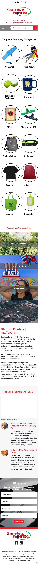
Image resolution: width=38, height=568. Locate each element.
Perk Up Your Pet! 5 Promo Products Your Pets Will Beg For (23, 425)
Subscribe (19, 521)
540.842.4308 (19, 20)
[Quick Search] (21, 28)
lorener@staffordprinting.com (19, 23)
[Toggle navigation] (3, 28)
